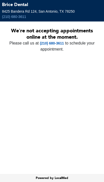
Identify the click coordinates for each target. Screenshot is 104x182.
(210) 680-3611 (14, 17)
